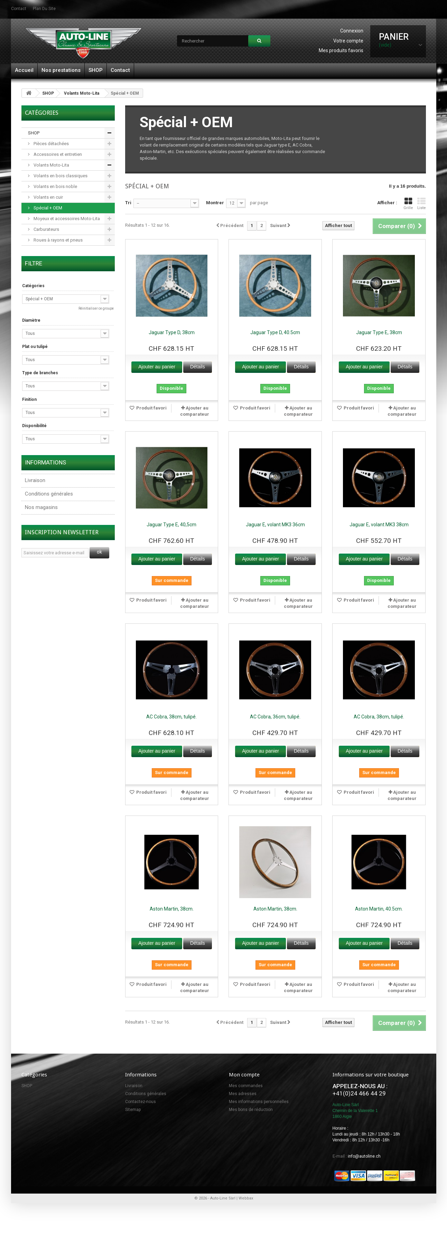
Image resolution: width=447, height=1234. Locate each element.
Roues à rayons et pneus (57, 240)
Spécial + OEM (47, 207)
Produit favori (151, 408)
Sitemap (133, 1109)
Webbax (246, 1198)
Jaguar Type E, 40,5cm (171, 524)
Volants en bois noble (54, 186)
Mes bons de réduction (251, 1109)
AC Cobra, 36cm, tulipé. (275, 716)
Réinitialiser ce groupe (96, 308)
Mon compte (244, 1075)
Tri (128, 202)
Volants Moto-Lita (81, 93)
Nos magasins (41, 507)
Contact (120, 70)
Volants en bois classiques (59, 175)
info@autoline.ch (364, 1156)
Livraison (35, 480)
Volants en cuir (47, 197)
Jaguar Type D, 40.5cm (275, 332)
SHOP (96, 70)
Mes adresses (243, 1093)
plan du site (44, 8)
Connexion (351, 31)
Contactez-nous (140, 1101)
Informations (45, 462)
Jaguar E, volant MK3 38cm (379, 524)
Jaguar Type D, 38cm (172, 332)
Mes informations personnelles (259, 1101)
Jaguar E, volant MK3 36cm (275, 524)
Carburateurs (45, 229)
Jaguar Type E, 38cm (379, 332)
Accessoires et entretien (57, 154)
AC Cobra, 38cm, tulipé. (171, 716)
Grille (408, 203)
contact (18, 8)
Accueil (24, 70)
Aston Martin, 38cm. (172, 909)
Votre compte (348, 41)
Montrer (215, 202)
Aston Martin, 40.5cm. (379, 909)
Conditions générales (49, 494)
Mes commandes (246, 1085)
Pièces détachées (50, 143)
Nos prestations (61, 70)
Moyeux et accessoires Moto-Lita (66, 218)
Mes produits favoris (341, 50)
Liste (421, 203)
